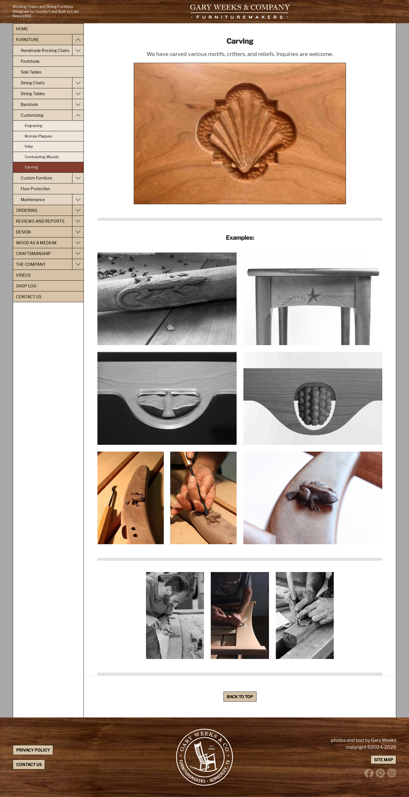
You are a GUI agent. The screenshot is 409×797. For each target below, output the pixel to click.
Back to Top (240, 696)
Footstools (30, 61)
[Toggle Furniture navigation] (78, 39)
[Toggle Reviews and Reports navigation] (78, 221)
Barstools (29, 104)
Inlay (29, 146)
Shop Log (26, 285)
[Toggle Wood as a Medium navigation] (78, 242)
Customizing (32, 115)
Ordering (26, 210)
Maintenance (33, 199)
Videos (23, 275)
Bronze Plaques (38, 136)
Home (22, 28)
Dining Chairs (33, 82)
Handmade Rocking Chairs (45, 50)
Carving (31, 167)
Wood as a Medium (36, 242)
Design (23, 231)
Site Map (383, 759)
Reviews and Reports (40, 221)
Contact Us (28, 296)
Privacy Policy (33, 750)
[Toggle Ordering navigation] (78, 210)
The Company (30, 264)
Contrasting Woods (42, 157)
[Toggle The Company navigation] (78, 264)
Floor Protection (35, 188)
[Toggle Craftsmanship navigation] (78, 253)
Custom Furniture (36, 178)
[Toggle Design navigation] (78, 232)
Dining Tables (33, 93)
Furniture (27, 39)
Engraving (33, 125)
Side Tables (31, 72)
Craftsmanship (33, 253)
